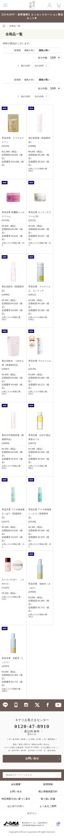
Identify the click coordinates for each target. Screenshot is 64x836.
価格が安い (29, 50)
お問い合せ (32, 758)
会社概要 (16, 784)
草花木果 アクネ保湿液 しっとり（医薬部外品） (39, 513)
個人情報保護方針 (48, 791)
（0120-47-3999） (32, 747)
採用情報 (48, 784)
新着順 (17, 50)
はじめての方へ (16, 806)
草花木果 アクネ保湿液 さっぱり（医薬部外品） (13, 513)
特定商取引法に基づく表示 (16, 798)
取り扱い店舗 (48, 798)
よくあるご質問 (48, 806)
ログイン (32, 813)
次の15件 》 (41, 65)
